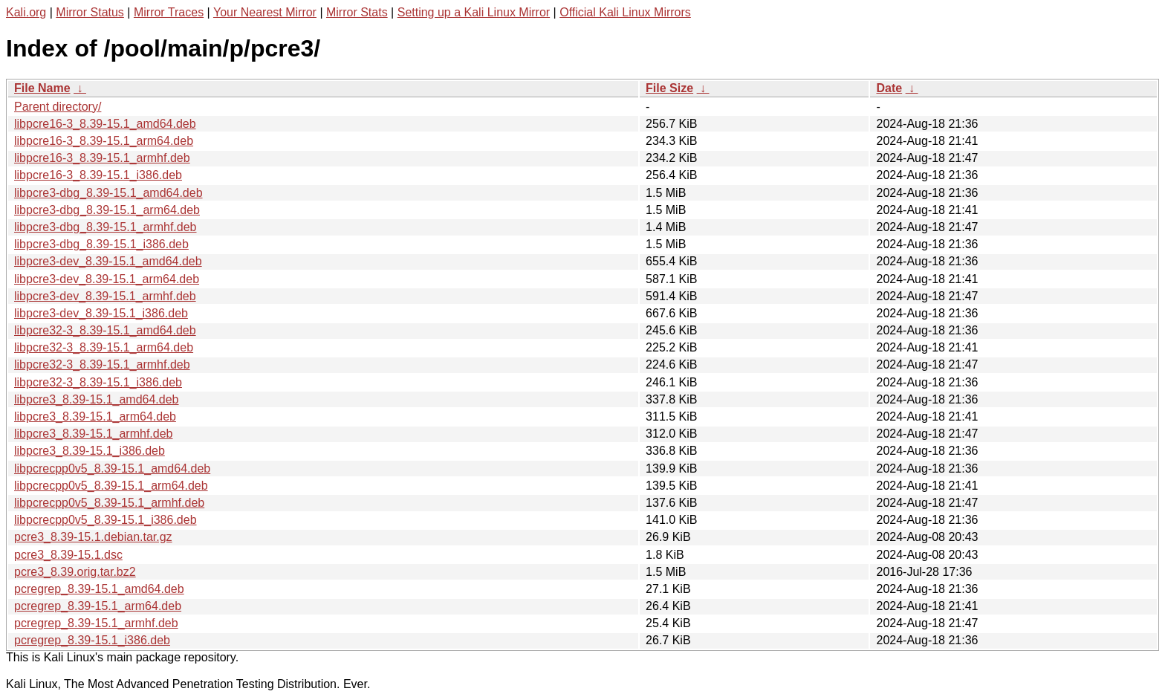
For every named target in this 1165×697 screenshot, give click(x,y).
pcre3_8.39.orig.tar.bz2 (75, 571)
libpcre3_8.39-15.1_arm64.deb (95, 416)
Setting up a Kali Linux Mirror (473, 12)
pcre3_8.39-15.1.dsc (68, 554)
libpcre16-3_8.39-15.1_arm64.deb (103, 140)
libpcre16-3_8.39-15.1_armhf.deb (102, 158)
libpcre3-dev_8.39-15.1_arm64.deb (106, 279)
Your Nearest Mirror (265, 12)
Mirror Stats (357, 12)
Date (889, 88)
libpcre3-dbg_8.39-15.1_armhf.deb (105, 227)
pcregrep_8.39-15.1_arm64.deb (97, 606)
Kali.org (26, 12)
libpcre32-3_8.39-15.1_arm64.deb (103, 347)
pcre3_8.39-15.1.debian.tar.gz (93, 537)
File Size (669, 88)
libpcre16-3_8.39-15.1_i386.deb (98, 175)
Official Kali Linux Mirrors (625, 12)
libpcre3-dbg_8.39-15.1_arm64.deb (107, 210)
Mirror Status (90, 12)
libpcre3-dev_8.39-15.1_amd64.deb (108, 261)
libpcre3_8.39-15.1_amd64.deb (96, 399)
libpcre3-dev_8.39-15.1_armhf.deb (105, 296)
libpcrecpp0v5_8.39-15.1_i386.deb (105, 519)
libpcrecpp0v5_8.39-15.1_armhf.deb (109, 502)
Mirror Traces (169, 12)
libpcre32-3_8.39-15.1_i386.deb (98, 382)
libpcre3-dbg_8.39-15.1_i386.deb (101, 244)
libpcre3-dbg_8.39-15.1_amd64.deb (108, 193)
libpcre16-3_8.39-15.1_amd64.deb (105, 123)
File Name (42, 88)
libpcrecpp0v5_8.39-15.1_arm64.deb (111, 485)
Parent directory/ (57, 106)
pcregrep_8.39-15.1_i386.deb (92, 640)
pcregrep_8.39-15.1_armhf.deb (96, 623)
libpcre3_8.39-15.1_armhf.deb (93, 433)
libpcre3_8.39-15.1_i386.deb (89, 450)
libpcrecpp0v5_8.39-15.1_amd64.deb (112, 468)
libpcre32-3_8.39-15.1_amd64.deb (105, 330)
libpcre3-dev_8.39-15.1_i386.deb (101, 313)
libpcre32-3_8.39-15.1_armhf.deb (102, 364)
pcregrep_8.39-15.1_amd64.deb (99, 589)
